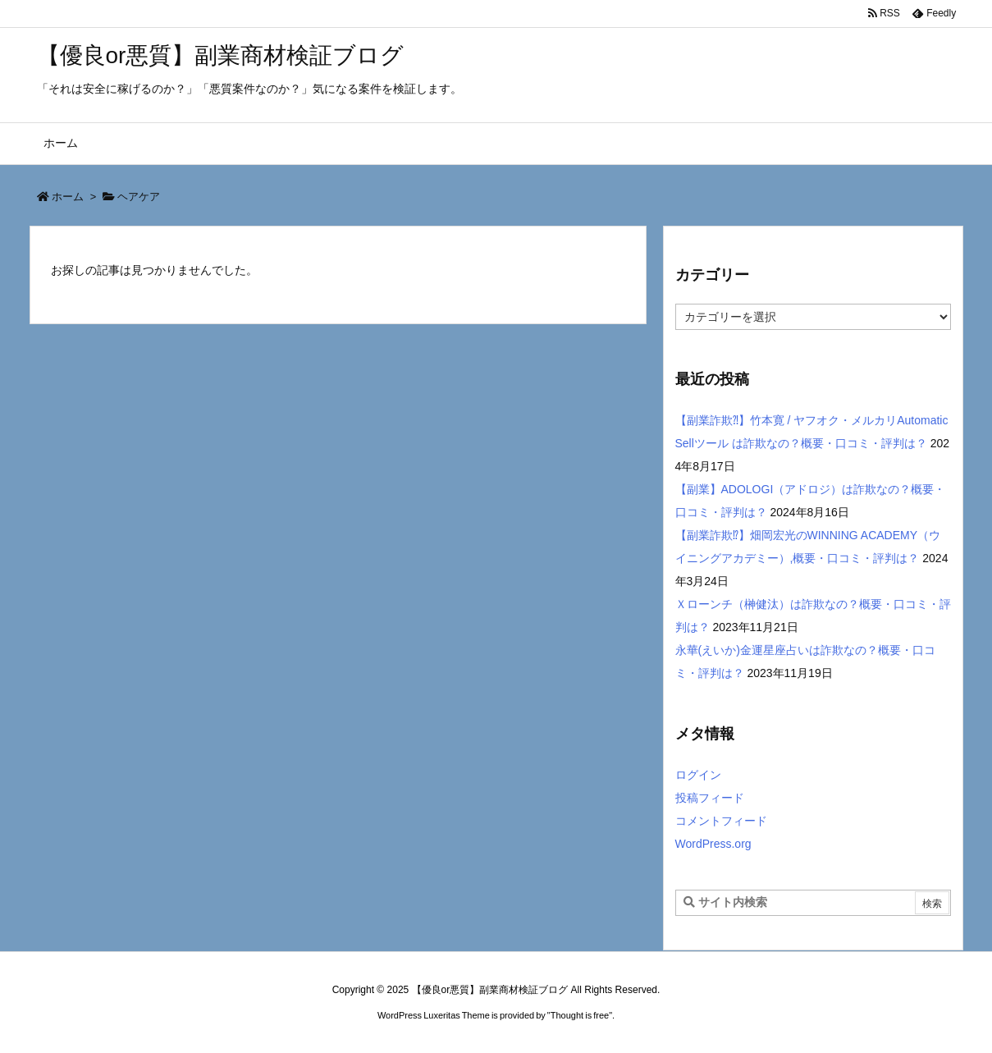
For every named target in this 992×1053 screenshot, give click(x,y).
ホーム (68, 196)
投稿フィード (709, 797)
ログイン (698, 774)
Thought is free (580, 1015)
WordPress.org (713, 843)
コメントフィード (721, 820)
